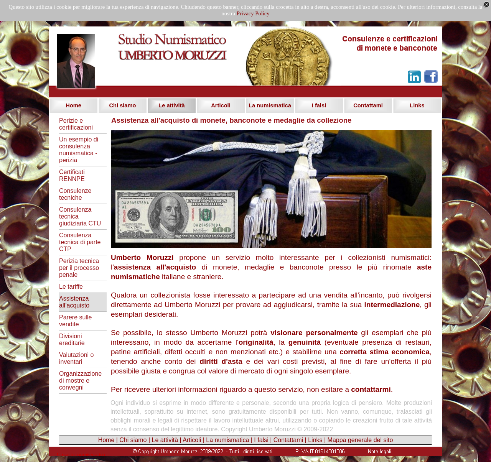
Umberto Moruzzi (142, 257)
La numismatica (227, 440)
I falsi (261, 440)
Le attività (165, 440)
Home (106, 440)
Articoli (192, 440)
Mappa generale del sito (360, 440)
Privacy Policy (253, 13)
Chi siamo (133, 440)
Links (315, 440)
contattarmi (370, 389)
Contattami (288, 440)
